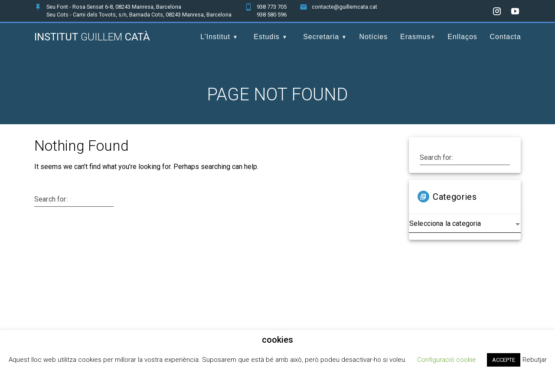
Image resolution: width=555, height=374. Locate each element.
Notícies (373, 36)
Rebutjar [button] (534, 360)
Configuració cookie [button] (446, 360)
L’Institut (215, 36)
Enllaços (462, 36)
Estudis (266, 36)
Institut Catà (92, 37)
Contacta (505, 36)
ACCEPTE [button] (503, 360)
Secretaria (321, 36)
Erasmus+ (417, 36)
